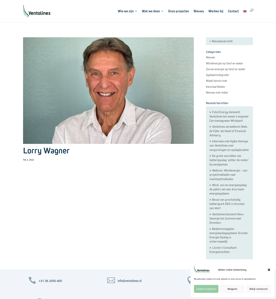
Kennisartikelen (215, 86)
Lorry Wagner (46, 150)
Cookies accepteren (206, 288)
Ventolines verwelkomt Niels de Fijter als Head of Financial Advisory (228, 131)
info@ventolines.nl (130, 281)
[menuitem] (244, 15)
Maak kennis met (216, 80)
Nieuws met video (217, 92)
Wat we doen (151, 11)
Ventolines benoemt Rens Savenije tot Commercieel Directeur (226, 218)
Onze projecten (178, 11)
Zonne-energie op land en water (226, 69)
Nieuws (199, 11)
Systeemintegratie (217, 75)
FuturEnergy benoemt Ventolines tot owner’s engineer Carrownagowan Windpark (229, 116)
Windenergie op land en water (224, 63)
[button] (269, 270)
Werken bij (215, 11)
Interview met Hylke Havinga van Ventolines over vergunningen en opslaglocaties (229, 145)
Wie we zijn (126, 11)
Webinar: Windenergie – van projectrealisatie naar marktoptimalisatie (228, 175)
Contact (233, 11)
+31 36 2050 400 (50, 281)
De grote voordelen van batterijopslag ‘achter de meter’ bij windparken (229, 160)
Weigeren (232, 288)
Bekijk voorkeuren (258, 288)
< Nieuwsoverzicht (221, 41)
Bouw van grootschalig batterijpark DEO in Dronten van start (227, 204)
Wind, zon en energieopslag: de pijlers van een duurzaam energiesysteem (228, 189)
